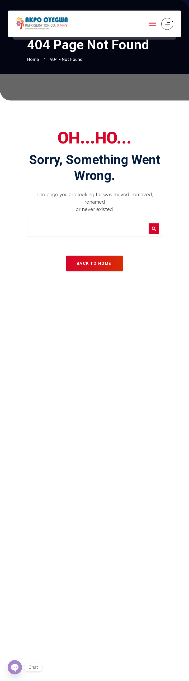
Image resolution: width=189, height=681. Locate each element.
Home (34, 59)
